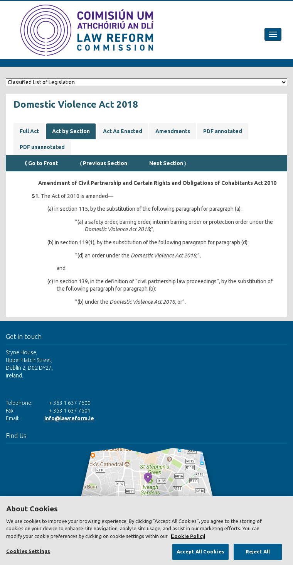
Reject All (258, 551)
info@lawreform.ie (69, 418)
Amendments (172, 131)
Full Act (29, 131)
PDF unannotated (42, 147)
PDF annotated (222, 131)
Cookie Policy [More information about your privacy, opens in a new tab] (188, 536)
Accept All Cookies (200, 551)
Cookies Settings (28, 551)
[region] (146, 530)
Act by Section (71, 131)
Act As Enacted (122, 131)
